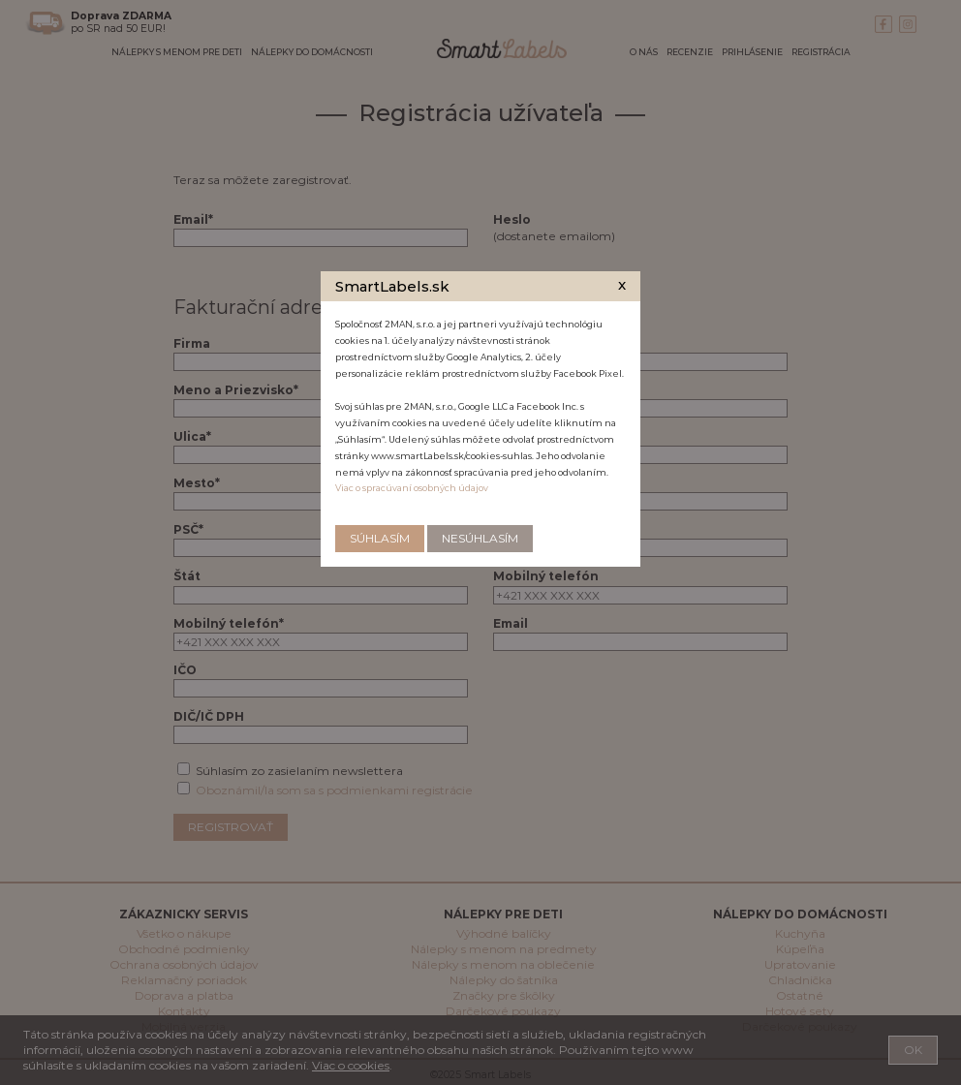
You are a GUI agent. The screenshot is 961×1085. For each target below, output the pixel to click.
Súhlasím (380, 538)
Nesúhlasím (480, 538)
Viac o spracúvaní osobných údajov (411, 487)
